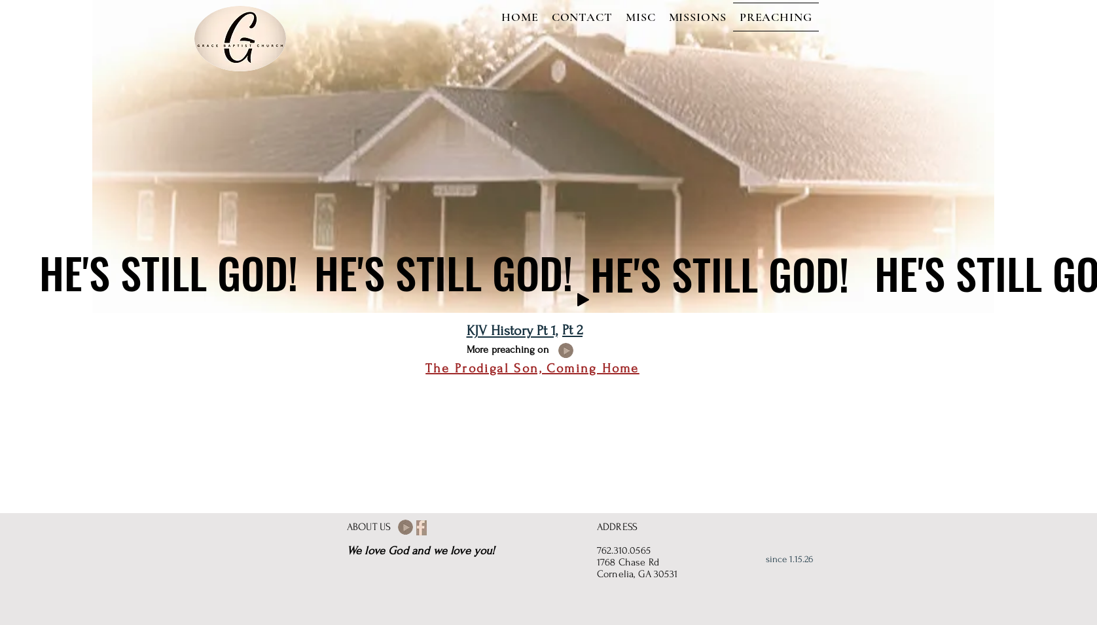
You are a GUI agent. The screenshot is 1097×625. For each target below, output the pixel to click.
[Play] (583, 299)
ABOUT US (369, 527)
